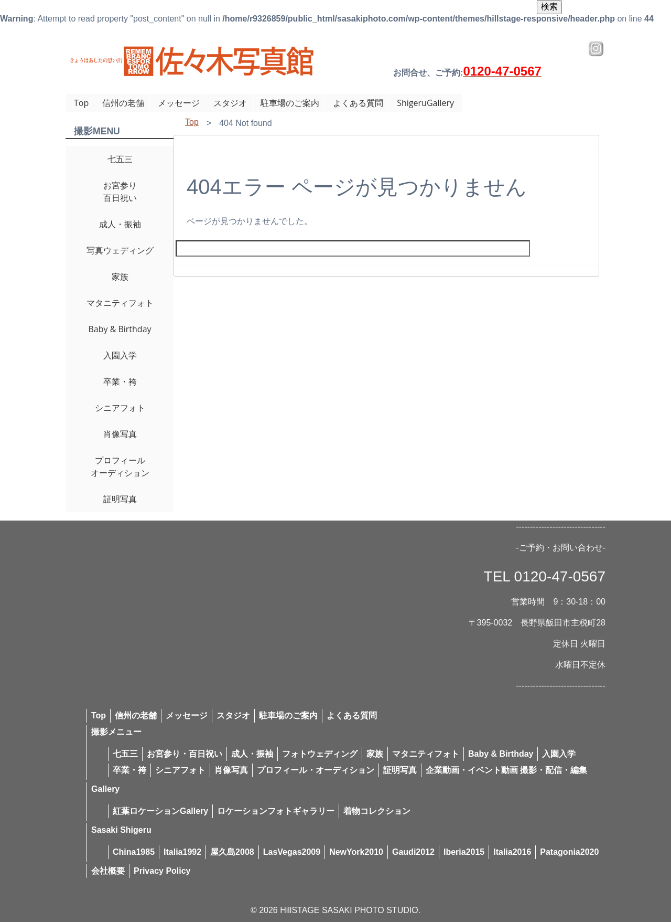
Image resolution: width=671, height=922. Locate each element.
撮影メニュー (116, 731)
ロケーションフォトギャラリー (275, 811)
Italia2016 (512, 851)
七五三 (120, 159)
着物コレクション (376, 811)
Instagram (596, 49)
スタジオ (230, 103)
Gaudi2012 (413, 851)
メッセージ (179, 103)
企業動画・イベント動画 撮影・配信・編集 (506, 770)
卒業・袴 (120, 381)
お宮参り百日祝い (120, 191)
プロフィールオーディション (120, 466)
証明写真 (120, 499)
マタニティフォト (120, 303)
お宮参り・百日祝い (184, 753)
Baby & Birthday (119, 329)
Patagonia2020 (569, 851)
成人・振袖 (120, 224)
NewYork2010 (356, 851)
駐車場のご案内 (290, 103)
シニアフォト (120, 408)
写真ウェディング (120, 250)
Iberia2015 (463, 851)
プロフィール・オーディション (315, 770)
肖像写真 (120, 434)
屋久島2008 (232, 851)
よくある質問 (358, 103)
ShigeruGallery (425, 103)
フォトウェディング (320, 753)
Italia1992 (182, 851)
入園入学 (120, 355)
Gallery (105, 789)
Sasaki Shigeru (121, 829)
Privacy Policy (162, 870)
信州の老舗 (123, 103)
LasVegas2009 (291, 851)
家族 (120, 276)
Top (81, 103)
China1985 (134, 851)
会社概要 (108, 870)
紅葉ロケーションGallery (160, 811)
